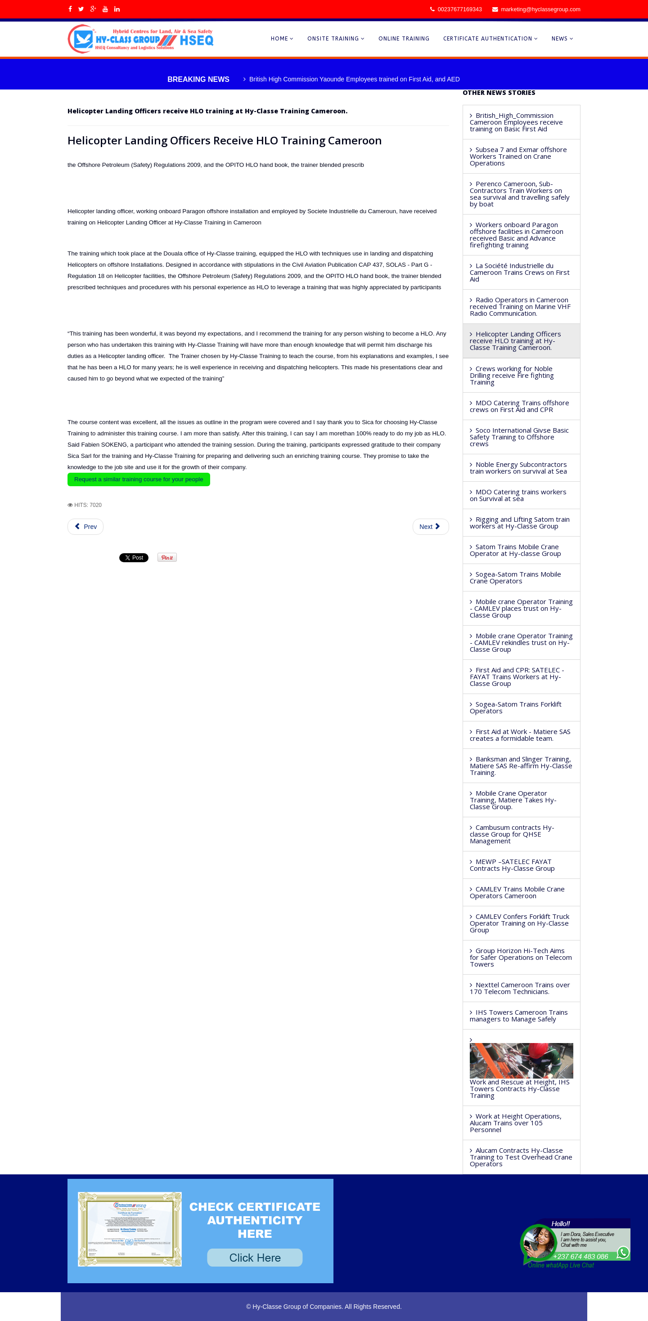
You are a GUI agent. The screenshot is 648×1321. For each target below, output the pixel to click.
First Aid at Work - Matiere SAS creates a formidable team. (520, 735)
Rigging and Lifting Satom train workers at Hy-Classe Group (520, 522)
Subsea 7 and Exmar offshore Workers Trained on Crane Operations (518, 156)
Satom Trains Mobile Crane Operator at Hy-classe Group (515, 550)
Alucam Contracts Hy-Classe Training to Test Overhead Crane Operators (521, 1157)
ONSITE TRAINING (333, 39)
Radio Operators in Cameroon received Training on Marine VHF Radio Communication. (520, 306)
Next (430, 526)
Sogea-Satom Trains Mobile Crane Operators (515, 577)
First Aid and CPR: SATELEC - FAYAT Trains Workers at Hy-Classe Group (517, 676)
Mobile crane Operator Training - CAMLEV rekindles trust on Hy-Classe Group (521, 642)
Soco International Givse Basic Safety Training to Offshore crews (519, 436)
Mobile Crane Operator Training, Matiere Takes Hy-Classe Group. (513, 799)
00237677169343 (460, 9)
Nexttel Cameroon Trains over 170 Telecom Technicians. (520, 988)
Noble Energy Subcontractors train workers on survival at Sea (518, 467)
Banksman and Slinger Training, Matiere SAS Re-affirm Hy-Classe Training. (521, 765)
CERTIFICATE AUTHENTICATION (487, 39)
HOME (279, 39)
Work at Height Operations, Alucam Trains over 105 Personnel (516, 1122)
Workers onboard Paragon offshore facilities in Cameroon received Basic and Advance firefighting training (516, 234)
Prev (85, 526)
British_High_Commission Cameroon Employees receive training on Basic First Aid (516, 122)
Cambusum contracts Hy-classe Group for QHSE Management (512, 834)
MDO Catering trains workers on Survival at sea (518, 495)
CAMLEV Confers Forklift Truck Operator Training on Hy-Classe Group (519, 923)
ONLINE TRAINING (404, 39)
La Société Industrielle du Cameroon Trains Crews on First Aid (520, 272)
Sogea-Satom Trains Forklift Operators (516, 707)
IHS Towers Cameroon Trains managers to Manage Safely (519, 1015)
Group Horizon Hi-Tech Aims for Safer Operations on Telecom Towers (521, 957)
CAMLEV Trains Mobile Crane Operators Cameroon (517, 892)
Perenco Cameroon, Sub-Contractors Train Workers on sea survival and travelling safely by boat (520, 193)
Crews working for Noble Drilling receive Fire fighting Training (512, 375)
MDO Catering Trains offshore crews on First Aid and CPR (519, 406)
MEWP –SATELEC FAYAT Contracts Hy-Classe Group (512, 865)
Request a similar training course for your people (138, 479)
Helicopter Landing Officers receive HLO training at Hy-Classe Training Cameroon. (515, 340)
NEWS (560, 39)
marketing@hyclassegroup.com (540, 9)
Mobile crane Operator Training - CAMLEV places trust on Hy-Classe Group (521, 608)
